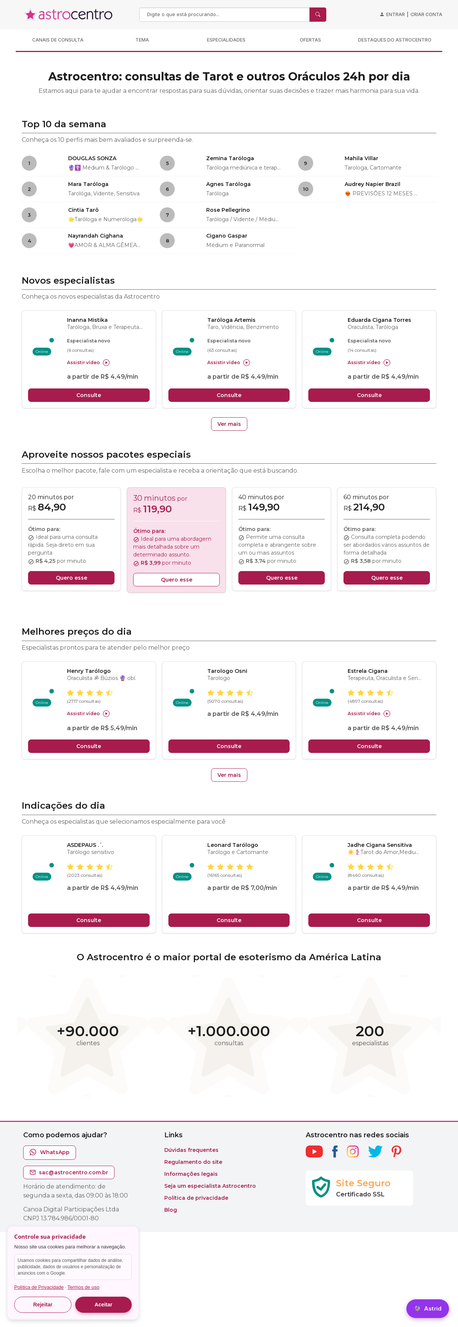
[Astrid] (427, 1308)
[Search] (225, 14)
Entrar (395, 14)
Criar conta (426, 14)
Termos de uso (83, 1287)
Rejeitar (42, 1305)
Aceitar (103, 1305)
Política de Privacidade (39, 1287)
